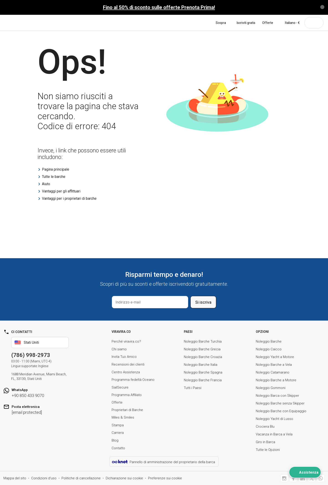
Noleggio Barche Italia (200, 365)
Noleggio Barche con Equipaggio (281, 411)
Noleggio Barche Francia (203, 380)
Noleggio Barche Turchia (203, 341)
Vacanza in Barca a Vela (274, 434)
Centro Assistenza (126, 372)
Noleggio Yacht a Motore (275, 357)
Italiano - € (290, 23)
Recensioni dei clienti (128, 364)
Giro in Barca (265, 442)
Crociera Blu (265, 426)
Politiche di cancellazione (81, 478)
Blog (115, 440)
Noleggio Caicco (269, 349)
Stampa (118, 425)
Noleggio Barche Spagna (203, 372)
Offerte (267, 23)
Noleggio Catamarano (272, 372)
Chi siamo (119, 349)
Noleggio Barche (269, 341)
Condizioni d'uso (43, 478)
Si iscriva (203, 302)
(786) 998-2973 (30, 355)
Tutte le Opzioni (268, 450)
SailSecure (120, 387)
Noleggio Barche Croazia (203, 357)
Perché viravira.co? (126, 341)
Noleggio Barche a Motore (276, 380)
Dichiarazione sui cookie (124, 478)
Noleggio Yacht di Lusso (274, 419)
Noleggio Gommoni (270, 388)
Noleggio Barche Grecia (202, 349)
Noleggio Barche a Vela (274, 365)
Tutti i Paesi (192, 388)
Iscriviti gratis (246, 23)
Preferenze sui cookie (165, 478)
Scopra (223, 23)
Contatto (118, 448)
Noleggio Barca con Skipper (277, 396)
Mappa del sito (14, 478)
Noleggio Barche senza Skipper (280, 403)
